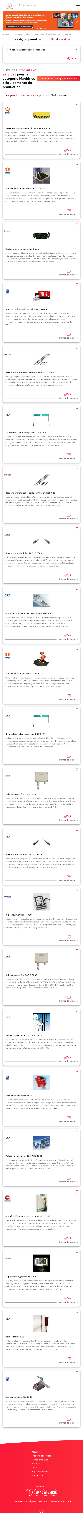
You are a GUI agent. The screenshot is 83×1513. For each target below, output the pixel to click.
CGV (40, 1501)
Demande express (68, 152)
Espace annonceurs (41, 1471)
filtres (72, 58)
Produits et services (22, 34)
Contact (35, 1467)
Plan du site (37, 1475)
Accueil (6, 34)
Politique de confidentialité (57, 1501)
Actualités (37, 1452)
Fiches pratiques (40, 1459)
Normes (36, 1463)
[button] (6, 21)
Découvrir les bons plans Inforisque (59, 78)
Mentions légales (27, 1501)
